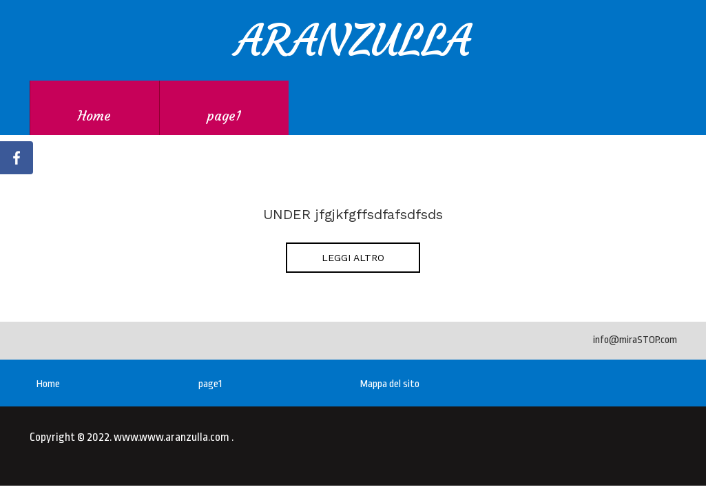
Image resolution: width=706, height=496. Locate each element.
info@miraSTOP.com (635, 340)
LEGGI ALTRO (353, 257)
